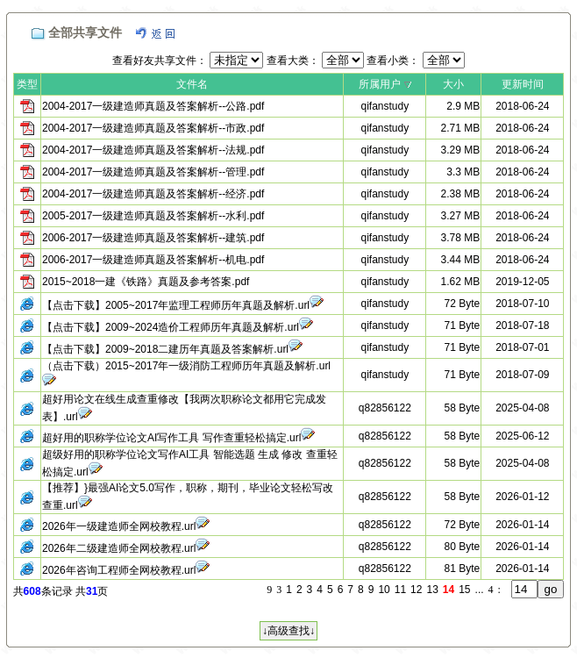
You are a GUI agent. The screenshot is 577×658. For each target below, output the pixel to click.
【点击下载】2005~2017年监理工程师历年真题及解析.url (176, 305)
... (479, 589)
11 (400, 589)
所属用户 (380, 84)
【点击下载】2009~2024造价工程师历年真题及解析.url (170, 327)
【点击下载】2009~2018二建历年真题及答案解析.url (165, 349)
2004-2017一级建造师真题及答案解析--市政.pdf (153, 128)
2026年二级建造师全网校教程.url (119, 548)
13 (432, 589)
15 (464, 589)
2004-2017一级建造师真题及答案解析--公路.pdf (153, 106)
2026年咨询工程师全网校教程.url (119, 570)
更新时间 (523, 84)
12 (416, 589)
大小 (453, 84)
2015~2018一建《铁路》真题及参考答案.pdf (145, 281)
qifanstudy (385, 106)
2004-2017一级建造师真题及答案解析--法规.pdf (153, 150)
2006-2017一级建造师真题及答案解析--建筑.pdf (153, 238)
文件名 (192, 84)
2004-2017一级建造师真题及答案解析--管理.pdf (153, 172)
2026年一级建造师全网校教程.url (119, 526)
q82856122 (385, 408)
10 (383, 589)
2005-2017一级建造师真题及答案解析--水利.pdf (153, 216)
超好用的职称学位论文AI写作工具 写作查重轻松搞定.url (171, 438)
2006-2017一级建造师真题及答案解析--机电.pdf (153, 260)
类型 (27, 84)
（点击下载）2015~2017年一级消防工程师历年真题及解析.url (186, 366)
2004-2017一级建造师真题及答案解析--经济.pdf (153, 194)
